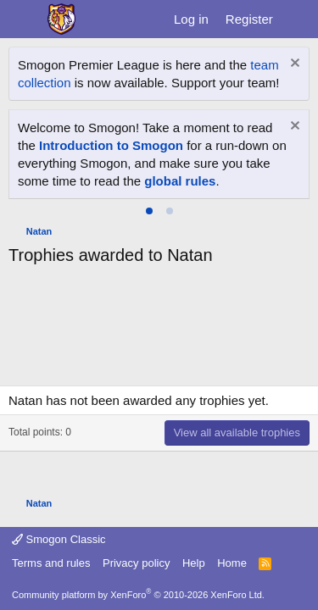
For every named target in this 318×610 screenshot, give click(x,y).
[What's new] (298, 19)
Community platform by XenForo (138, 595)
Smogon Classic (59, 539)
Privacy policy (136, 563)
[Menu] (23, 19)
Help (193, 563)
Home (232, 563)
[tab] (149, 211)
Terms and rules (51, 563)
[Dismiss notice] (293, 65)
